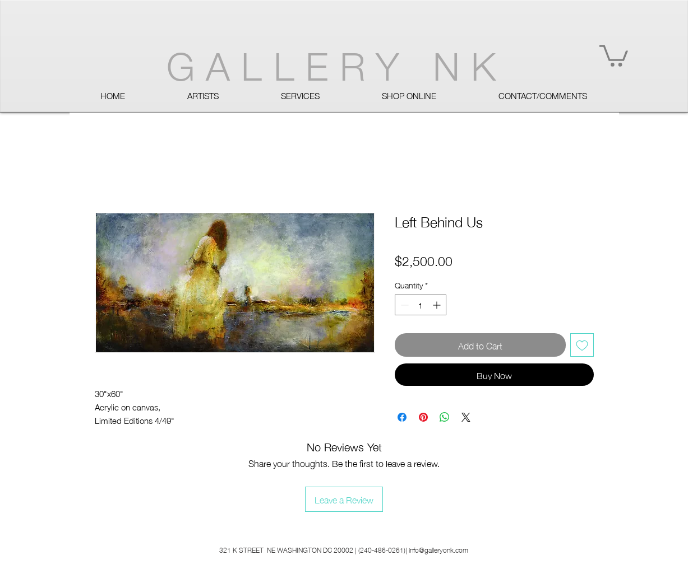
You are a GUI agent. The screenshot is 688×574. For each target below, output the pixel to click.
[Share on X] (466, 417)
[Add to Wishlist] (582, 345)
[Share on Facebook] (402, 417)
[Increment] (438, 305)
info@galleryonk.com (438, 549)
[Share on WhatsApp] (444, 417)
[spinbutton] (420, 305)
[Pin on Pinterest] (423, 417)
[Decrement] (403, 305)
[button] (613, 55)
